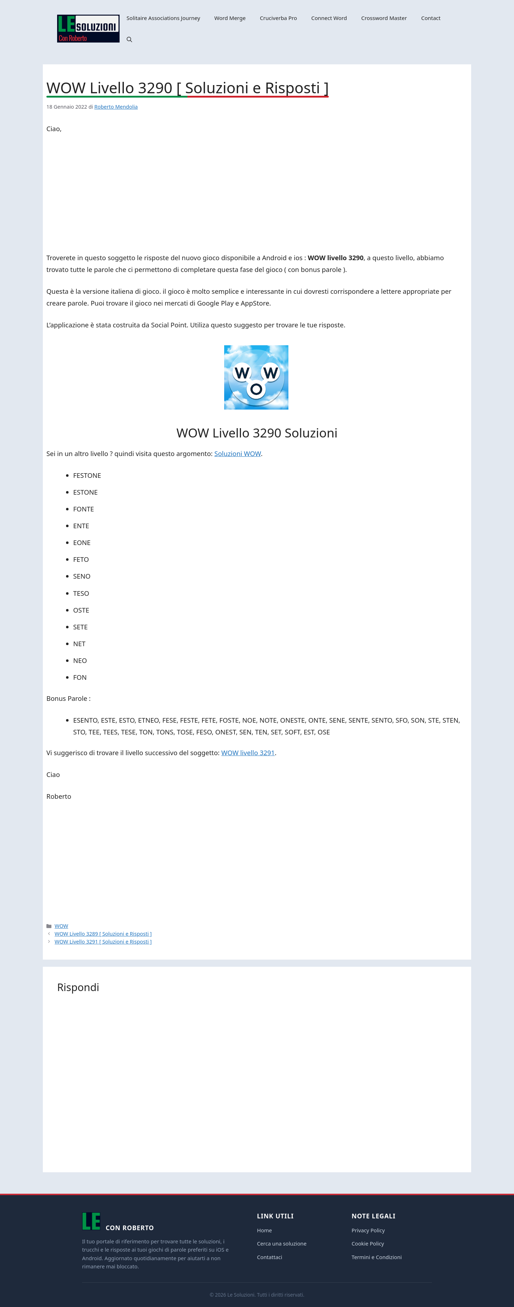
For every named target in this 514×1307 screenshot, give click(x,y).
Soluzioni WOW (238, 453)
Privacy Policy (368, 1230)
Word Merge (230, 17)
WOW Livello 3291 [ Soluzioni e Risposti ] (103, 941)
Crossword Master (384, 17)
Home (264, 1230)
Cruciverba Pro (278, 17)
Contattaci (269, 1257)
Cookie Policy (368, 1243)
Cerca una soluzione (282, 1243)
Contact (430, 17)
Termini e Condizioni (377, 1257)
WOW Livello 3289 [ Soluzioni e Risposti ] (103, 933)
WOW (61, 925)
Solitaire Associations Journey (163, 17)
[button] (129, 39)
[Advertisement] (257, 194)
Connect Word (329, 17)
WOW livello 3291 (248, 752)
